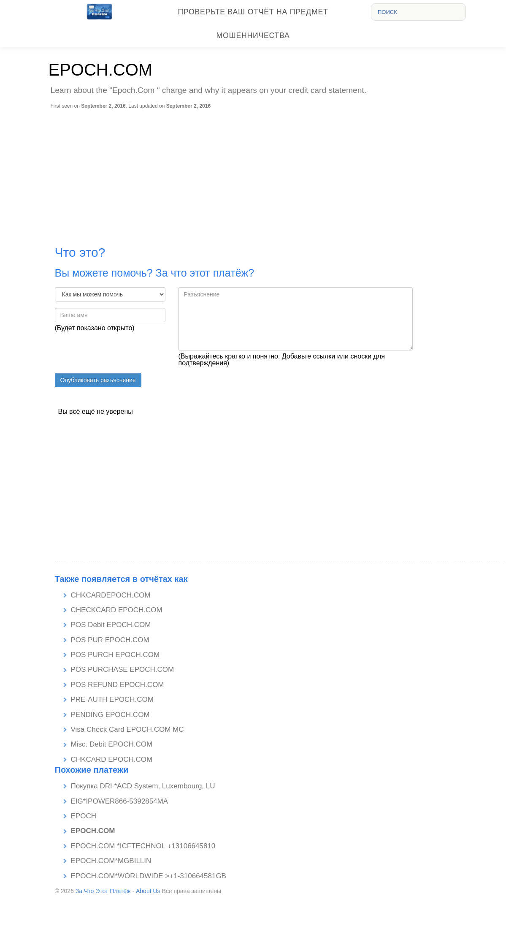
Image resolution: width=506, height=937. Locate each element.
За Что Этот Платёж (103, 891)
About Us (148, 891)
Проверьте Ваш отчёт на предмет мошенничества (253, 24)
